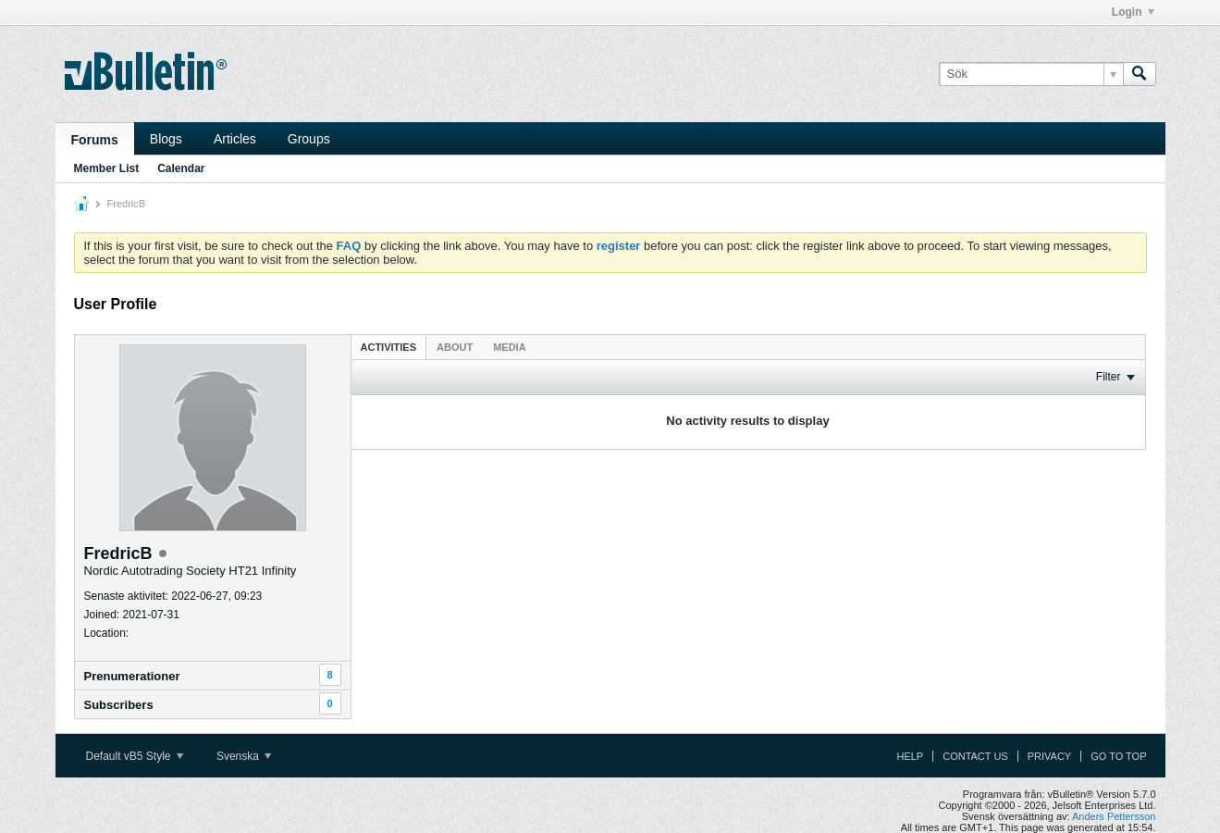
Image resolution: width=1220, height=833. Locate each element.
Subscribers (119, 705)
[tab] (389, 346)
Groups (309, 138)
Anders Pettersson (1114, 816)
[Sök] (1031, 74)
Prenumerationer (132, 676)
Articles (235, 138)
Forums (94, 139)
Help (909, 756)
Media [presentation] (509, 347)
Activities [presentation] (389, 347)
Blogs (166, 138)
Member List (107, 168)
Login (1133, 12)
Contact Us (975, 756)
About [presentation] (455, 347)
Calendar (180, 168)
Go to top (1118, 756)
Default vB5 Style (134, 756)
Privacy (1049, 756)
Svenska (243, 756)
